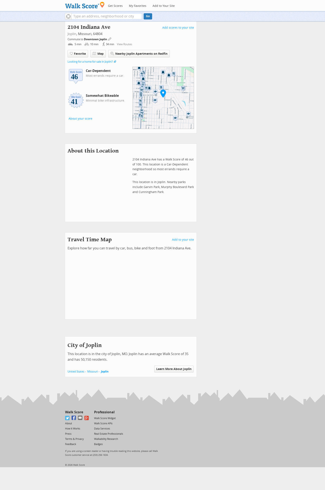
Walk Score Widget (105, 418)
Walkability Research (106, 439)
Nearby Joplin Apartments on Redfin (138, 54)
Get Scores (115, 6)
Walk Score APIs (103, 423)
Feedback (70, 444)
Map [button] (98, 54)
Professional (104, 412)
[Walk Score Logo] (85, 5)
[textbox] (107, 16)
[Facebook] (74, 418)
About (68, 423)
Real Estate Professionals (108, 433)
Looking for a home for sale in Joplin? (90, 61)
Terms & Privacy (74, 439)
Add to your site (183, 239)
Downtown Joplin (96, 39)
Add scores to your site (178, 27)
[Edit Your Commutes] (110, 39)
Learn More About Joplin (174, 369)
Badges (98, 444)
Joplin (72, 34)
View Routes (124, 44)
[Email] (80, 418)
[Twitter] (67, 418)
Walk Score (74, 412)
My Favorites (137, 6)
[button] (68, 16)
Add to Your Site (164, 6)
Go (148, 16)
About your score (80, 118)
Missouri (92, 371)
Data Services (102, 428)
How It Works (72, 428)
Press (68, 433)
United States (76, 371)
